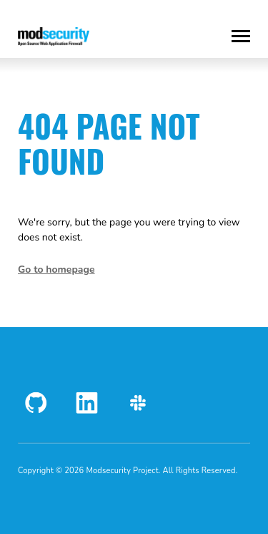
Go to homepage (56, 269)
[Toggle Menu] (241, 36)
